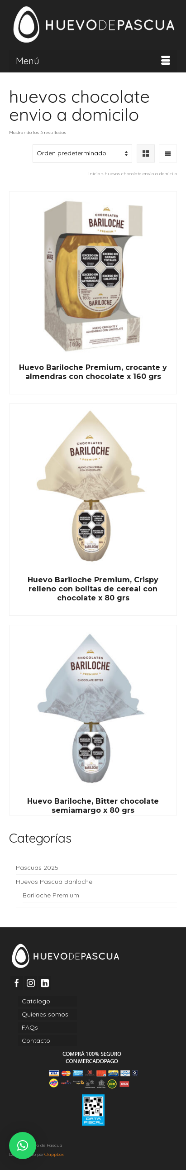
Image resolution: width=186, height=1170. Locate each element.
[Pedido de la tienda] (82, 153)
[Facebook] (16, 983)
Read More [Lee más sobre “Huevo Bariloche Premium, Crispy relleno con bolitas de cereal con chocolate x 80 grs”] (93, 609)
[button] (22, 1145)
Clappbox (54, 1154)
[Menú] (93, 61)
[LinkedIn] (44, 983)
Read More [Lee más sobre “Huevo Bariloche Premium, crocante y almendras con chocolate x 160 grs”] (93, 387)
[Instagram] (30, 983)
